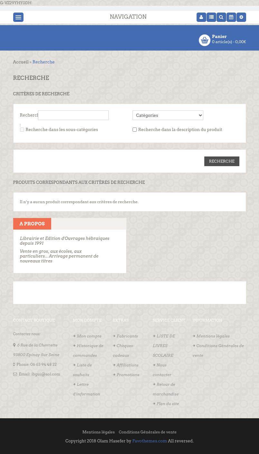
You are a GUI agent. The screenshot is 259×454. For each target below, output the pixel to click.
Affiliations (128, 365)
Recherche (43, 62)
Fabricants (127, 336)
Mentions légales (213, 336)
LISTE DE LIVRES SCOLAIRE (164, 346)
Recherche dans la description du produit (180, 129)
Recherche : (31, 116)
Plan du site (168, 403)
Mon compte (89, 336)
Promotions (128, 374)
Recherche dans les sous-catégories (61, 129)
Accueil (21, 62)
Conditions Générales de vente (148, 432)
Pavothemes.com (149, 441)
